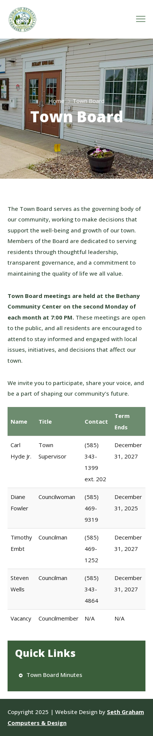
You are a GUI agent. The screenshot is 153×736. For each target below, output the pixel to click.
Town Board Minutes (54, 674)
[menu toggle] (140, 19)
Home (56, 100)
